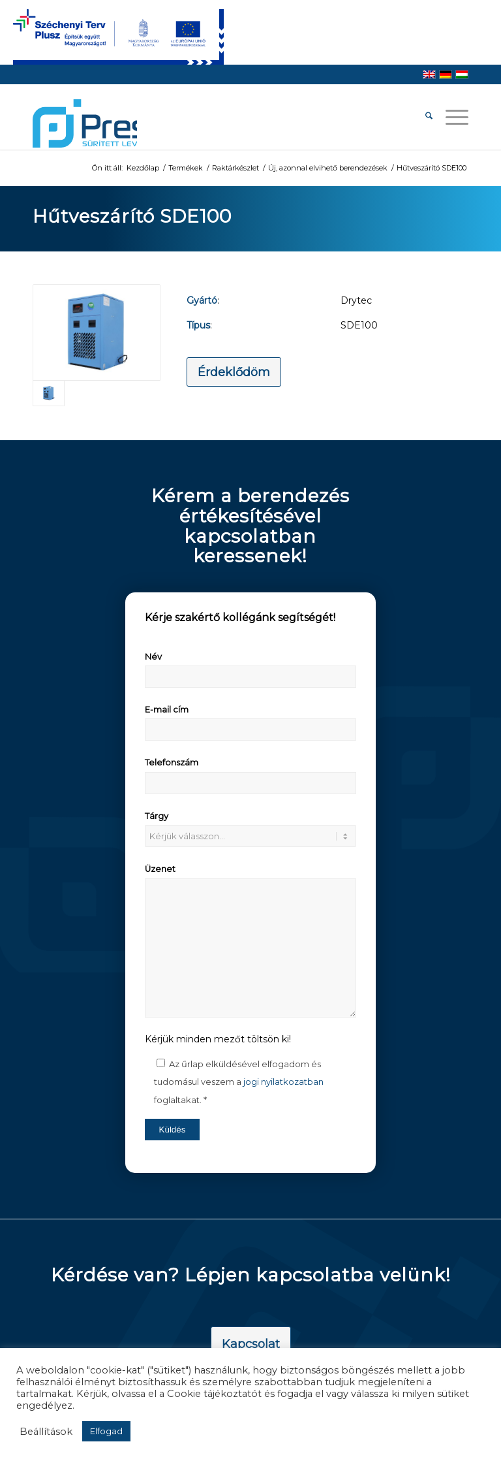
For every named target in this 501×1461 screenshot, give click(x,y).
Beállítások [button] (46, 1431)
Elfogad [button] (106, 1431)
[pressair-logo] (85, 123)
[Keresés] (422, 117)
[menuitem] (422, 117)
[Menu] (450, 117)
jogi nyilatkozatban (283, 1081)
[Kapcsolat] (251, 1344)
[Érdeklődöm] (234, 372)
